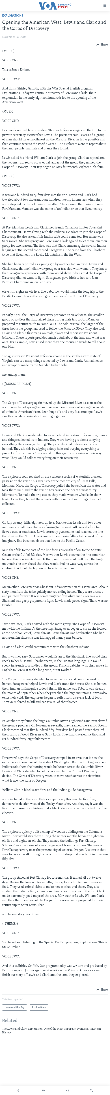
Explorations (12, 15)
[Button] (102, 45)
